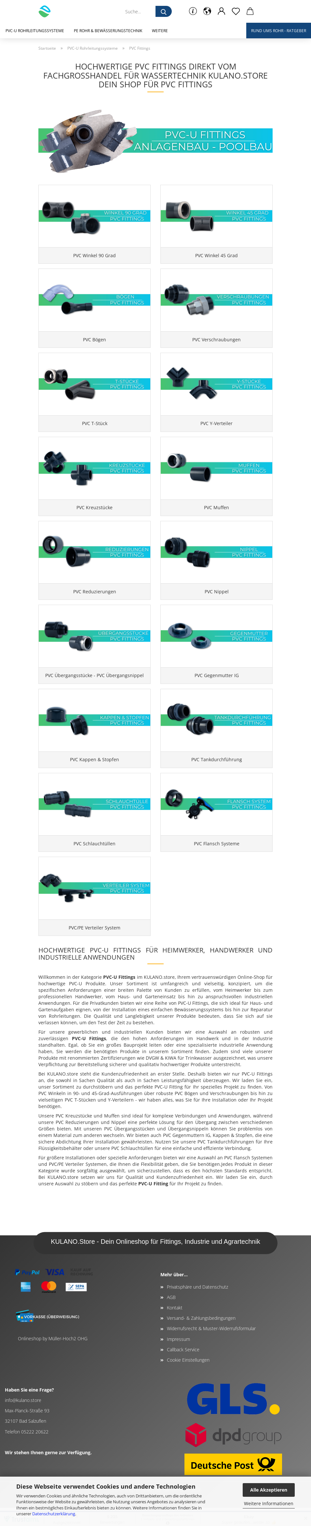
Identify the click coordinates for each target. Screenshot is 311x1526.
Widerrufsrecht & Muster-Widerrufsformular (211, 1347)
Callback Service (183, 1368)
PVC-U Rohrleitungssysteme (35, 30)
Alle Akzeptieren (268, 1490)
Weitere (160, 30)
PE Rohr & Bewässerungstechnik (108, 30)
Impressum (178, 1357)
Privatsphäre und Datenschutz (197, 1305)
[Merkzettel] (236, 11)
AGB (171, 1315)
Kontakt (175, 1326)
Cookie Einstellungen (188, 1378)
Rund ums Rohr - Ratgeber (278, 30)
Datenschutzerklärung (53, 1514)
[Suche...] (164, 11)
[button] (207, 11)
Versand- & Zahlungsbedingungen (201, 1336)
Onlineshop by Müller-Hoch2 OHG (53, 1357)
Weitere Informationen (268, 1503)
